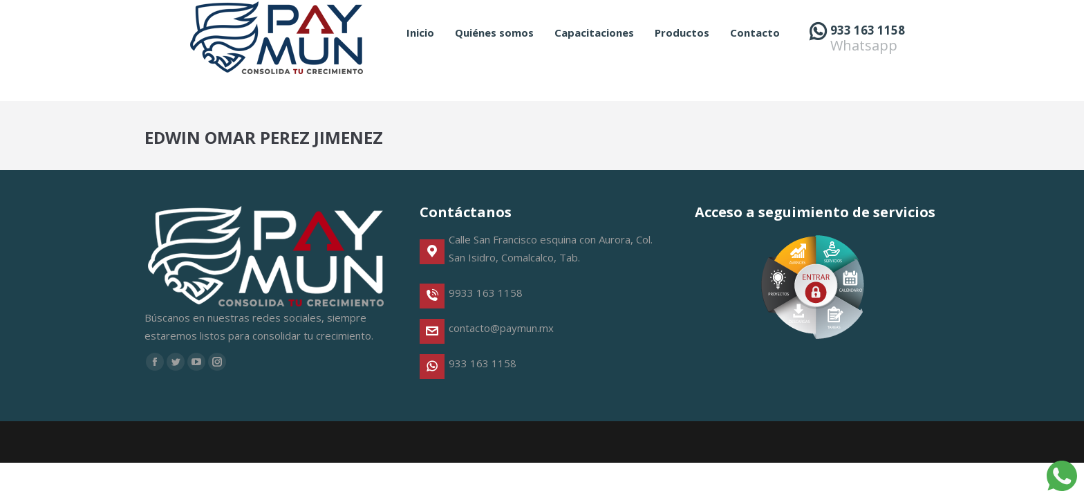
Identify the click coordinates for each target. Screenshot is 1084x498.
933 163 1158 (867, 55)
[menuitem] (420, 57)
